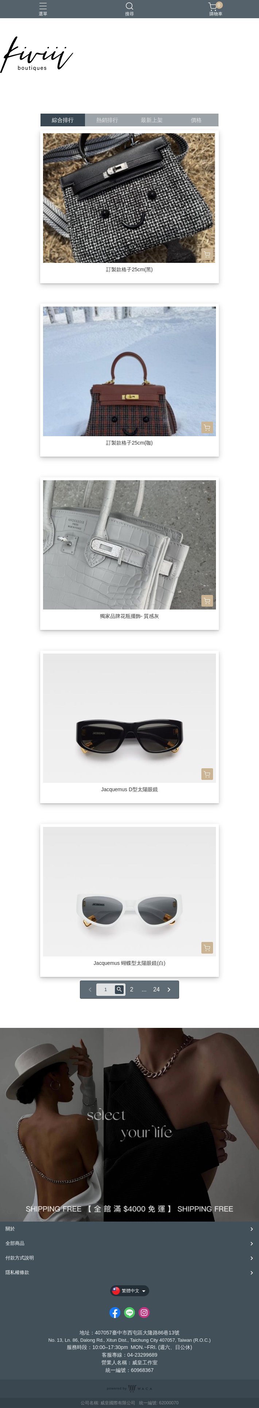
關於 (10, 1228)
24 (156, 989)
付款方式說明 (19, 1258)
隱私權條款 (17, 1272)
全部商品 (14, 1243)
